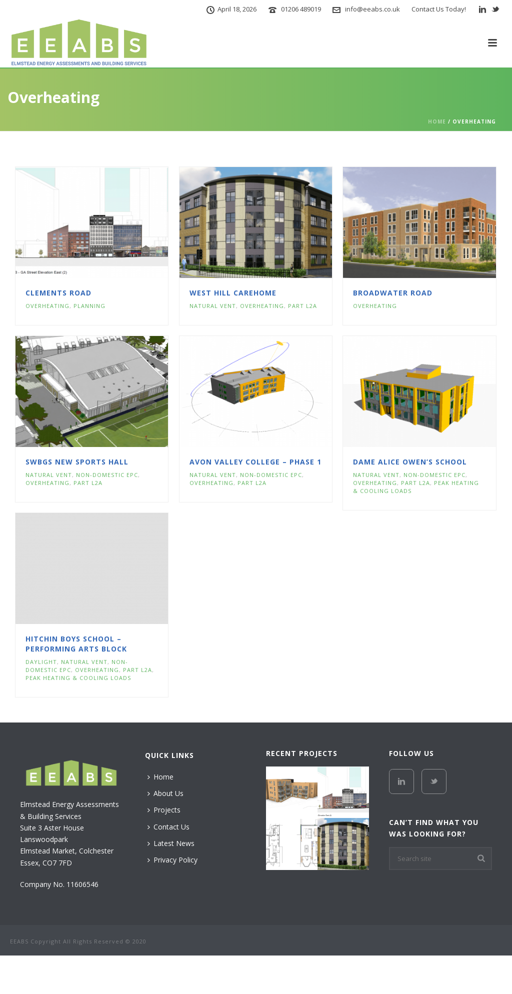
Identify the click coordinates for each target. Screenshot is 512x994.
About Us (166, 793)
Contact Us (169, 827)
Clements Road (59, 293)
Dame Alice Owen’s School (410, 461)
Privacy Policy (173, 859)
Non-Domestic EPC (107, 474)
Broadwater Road (392, 293)
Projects (164, 809)
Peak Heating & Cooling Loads (78, 678)
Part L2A (302, 306)
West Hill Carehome (233, 293)
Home (437, 121)
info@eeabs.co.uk (372, 9)
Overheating (48, 306)
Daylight (41, 662)
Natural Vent (213, 306)
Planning (90, 306)
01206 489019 (301, 9)
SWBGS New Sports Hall (77, 461)
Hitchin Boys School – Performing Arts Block (76, 644)
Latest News (171, 843)
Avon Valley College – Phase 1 (256, 461)
